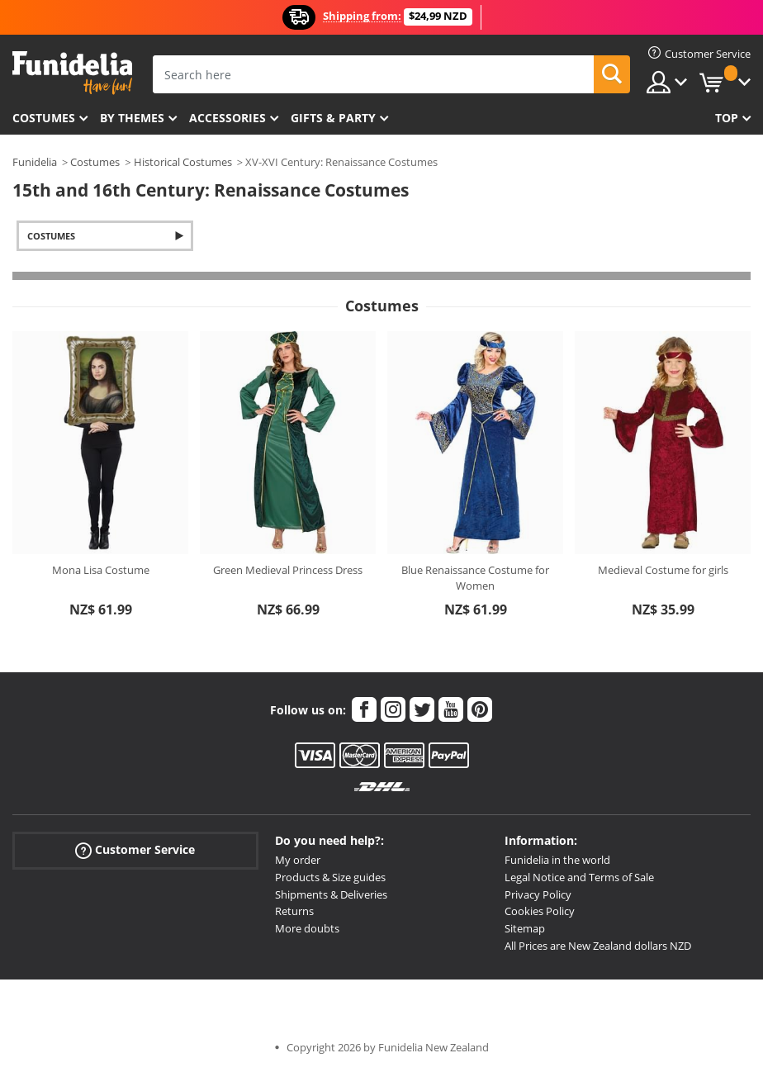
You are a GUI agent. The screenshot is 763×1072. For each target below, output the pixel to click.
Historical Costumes (183, 161)
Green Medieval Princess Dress (288, 569)
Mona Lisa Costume (100, 569)
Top (726, 118)
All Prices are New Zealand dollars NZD (598, 945)
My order (297, 859)
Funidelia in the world (557, 859)
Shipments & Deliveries (331, 894)
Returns (294, 911)
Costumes (43, 118)
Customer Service (135, 850)
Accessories (227, 118)
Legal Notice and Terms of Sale (579, 877)
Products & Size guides (330, 877)
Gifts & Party (333, 118)
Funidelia (34, 161)
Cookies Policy (540, 911)
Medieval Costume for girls (663, 569)
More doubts (307, 928)
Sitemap (525, 928)
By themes (132, 118)
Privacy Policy (538, 894)
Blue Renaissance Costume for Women (475, 578)
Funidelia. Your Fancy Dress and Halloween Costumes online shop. (72, 73)
